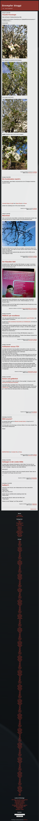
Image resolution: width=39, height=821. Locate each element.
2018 (20, 640)
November (20, 562)
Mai (20, 554)
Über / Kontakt (19, 516)
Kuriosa (23, 308)
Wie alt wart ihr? (19, 804)
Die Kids (35, 371)
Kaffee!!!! (5, 485)
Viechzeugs (19, 535)
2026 (20, 540)
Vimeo (25, 203)
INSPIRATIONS (5, 451)
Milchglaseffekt (19, 807)
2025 (20, 546)
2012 (20, 728)
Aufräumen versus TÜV (10, 346)
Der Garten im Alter (19, 801)
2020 (20, 614)
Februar (20, 544)
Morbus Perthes (19, 525)
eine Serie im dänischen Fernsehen (10, 382)
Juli (20, 552)
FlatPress (20, 527)
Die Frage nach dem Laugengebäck (20, 799)
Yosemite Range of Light (7, 203)
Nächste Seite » (33, 509)
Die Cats (20, 534)
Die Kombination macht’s (11, 179)
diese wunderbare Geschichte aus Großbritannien (19, 321)
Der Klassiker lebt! (9, 262)
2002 (20, 794)
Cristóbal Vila (14, 451)
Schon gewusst (34, 308)
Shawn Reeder (19, 203)
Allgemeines (34, 503)
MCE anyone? (7, 419)
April (20, 542)
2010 (20, 757)
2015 (20, 684)
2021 (20, 599)
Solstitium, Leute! (20, 809)
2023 (20, 573)
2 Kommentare (34, 412)
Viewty (19, 530)
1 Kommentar (34, 209)
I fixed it (19, 536)
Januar (19, 545)
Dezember (20, 547)
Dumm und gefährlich (10, 379)
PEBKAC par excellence (11, 315)
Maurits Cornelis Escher (20, 421)
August (19, 551)
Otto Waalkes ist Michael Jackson (19, 805)
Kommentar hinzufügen (32, 172)
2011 (20, 742)
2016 (20, 669)
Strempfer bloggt (11, 5)
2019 (20, 627)
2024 (20, 560)
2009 (20, 771)
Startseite (20, 515)
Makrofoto (19, 533)
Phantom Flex (5, 387)
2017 (20, 655)
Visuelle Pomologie (9, 14)
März (20, 543)
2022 (20, 588)
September (19, 550)
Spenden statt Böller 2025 (20, 806)
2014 (20, 699)
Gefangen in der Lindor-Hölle (12, 462)
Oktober (20, 549)
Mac (20, 521)
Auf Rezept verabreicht (20, 802)
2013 (20, 713)
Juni (20, 553)
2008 (20, 786)
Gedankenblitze (28, 308)
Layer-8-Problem (30, 318)
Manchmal (6, 215)
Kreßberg (35, 171)
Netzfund (35, 208)
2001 (20, 795)
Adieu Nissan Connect (20, 800)
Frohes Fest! (20, 808)
